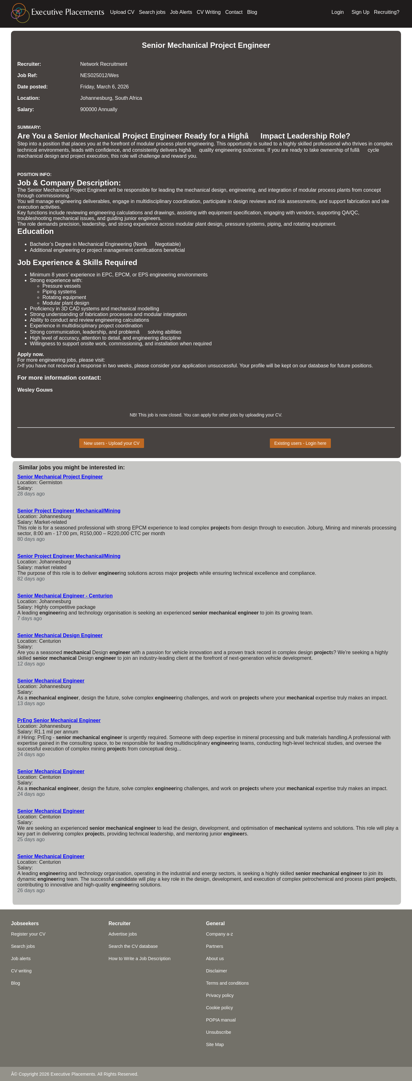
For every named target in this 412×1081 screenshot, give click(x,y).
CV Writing (209, 12)
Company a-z (219, 934)
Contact (233, 12)
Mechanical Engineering (105, 244)
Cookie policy (219, 1007)
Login (337, 12)
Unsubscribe (218, 1032)
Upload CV (122, 12)
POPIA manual (221, 1019)
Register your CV (28, 934)
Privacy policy (220, 995)
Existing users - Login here (300, 443)
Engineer (254, 45)
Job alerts (21, 958)
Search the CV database (133, 946)
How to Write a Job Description (139, 958)
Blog (252, 12)
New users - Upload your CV (111, 443)
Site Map (215, 1044)
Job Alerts (181, 12)
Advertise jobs (123, 934)
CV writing (21, 970)
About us (215, 958)
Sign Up (361, 12)
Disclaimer (216, 970)
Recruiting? (386, 12)
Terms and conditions (227, 983)
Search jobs (152, 12)
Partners (214, 946)
